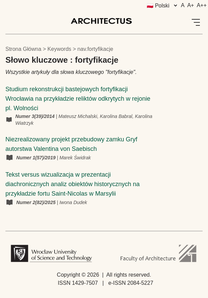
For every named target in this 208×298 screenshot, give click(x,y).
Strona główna (23, 49)
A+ (190, 5)
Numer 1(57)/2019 (36, 157)
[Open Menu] (196, 22)
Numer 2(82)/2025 (36, 202)
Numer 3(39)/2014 (35, 116)
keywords (59, 49)
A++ (202, 5)
